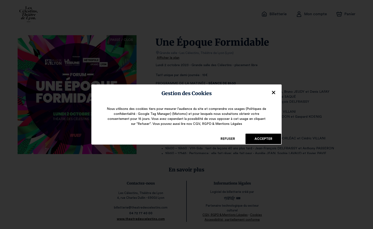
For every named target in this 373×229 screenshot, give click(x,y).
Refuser (228, 139)
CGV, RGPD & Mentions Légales (214, 124)
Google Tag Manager (155, 114)
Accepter (263, 139)
